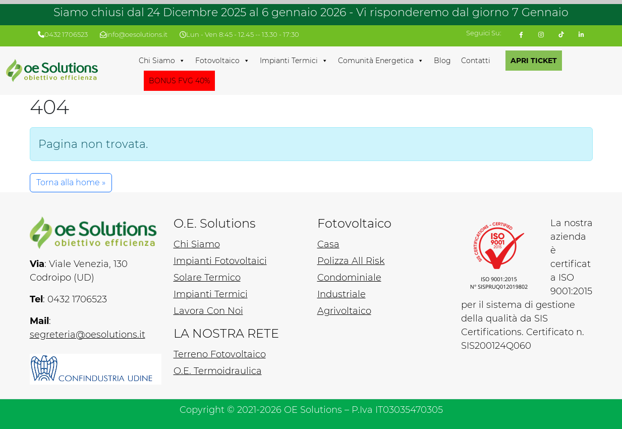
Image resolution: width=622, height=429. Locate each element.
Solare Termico (207, 277)
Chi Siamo (162, 60)
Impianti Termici (294, 60)
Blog (442, 60)
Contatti (475, 60)
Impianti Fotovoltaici (220, 260)
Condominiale (349, 277)
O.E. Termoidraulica (218, 371)
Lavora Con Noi (208, 310)
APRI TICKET (534, 60)
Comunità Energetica (381, 60)
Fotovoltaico (222, 60)
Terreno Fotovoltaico (220, 354)
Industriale (341, 294)
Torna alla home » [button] (70, 182)
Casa (328, 244)
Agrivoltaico (344, 310)
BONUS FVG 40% (179, 80)
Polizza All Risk (351, 260)
